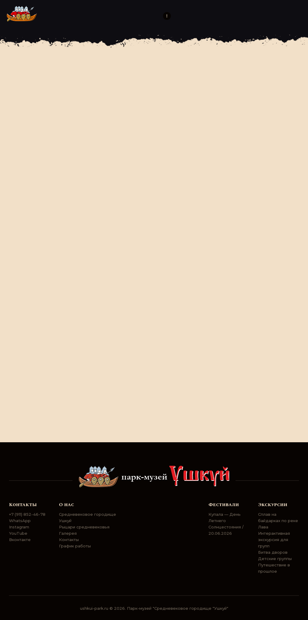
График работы (75, 545)
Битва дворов (273, 552)
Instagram (19, 526)
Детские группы (275, 558)
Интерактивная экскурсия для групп (274, 539)
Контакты (69, 539)
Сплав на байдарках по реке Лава (278, 520)
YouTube (18, 533)
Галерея (68, 533)
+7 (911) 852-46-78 (27, 514)
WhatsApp (20, 520)
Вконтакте (20, 539)
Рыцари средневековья (84, 526)
